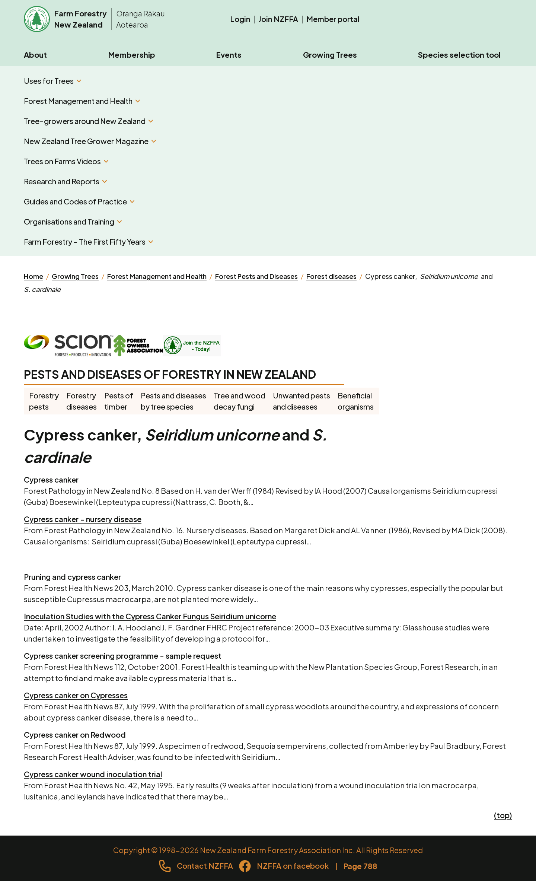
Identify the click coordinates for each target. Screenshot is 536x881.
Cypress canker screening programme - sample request (122, 655)
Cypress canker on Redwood (75, 734)
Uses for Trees (52, 80)
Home (33, 276)
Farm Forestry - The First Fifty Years (88, 241)
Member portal (333, 18)
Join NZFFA (278, 18)
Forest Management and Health (82, 100)
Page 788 (360, 866)
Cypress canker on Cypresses (76, 695)
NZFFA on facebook (293, 865)
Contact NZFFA (205, 865)
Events (229, 54)
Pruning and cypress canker (72, 576)
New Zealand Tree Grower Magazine (90, 141)
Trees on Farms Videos (66, 161)
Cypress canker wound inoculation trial (93, 774)
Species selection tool (459, 54)
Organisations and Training (73, 221)
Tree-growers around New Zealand (88, 120)
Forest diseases (331, 276)
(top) (503, 815)
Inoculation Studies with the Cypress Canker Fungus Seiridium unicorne (150, 616)
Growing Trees (330, 54)
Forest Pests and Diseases (256, 276)
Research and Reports (65, 181)
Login (240, 18)
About (35, 54)
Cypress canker (51, 479)
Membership (131, 54)
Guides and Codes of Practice (79, 201)
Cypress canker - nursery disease (82, 519)
